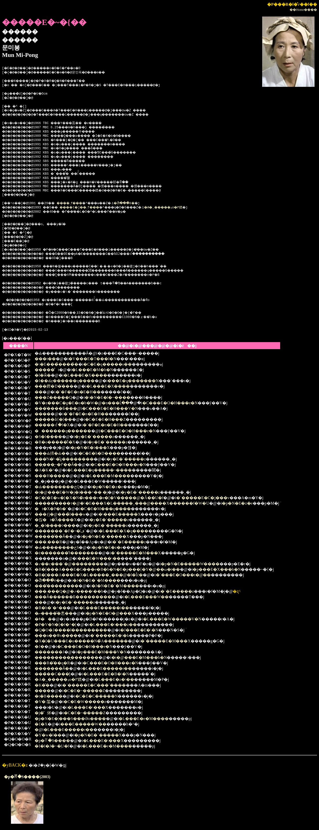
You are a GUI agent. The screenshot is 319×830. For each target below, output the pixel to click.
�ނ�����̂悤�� (54, 613)
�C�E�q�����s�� (107, 364)
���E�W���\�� (99, 558)
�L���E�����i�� (104, 608)
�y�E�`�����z (94, 436)
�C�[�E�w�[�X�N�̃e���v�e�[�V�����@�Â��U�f (99, 498)
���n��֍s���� (56, 635)
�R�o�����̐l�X (55, 442)
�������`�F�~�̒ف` (60, 531)
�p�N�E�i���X (90, 447)
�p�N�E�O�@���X (110, 613)
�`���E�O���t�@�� (183, 575)
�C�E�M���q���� (105, 509)
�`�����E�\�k (109, 635)
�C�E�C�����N (96, 696)
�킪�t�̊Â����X (56, 520)
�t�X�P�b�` (51, 509)
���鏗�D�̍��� (54, 386)
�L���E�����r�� (107, 668)
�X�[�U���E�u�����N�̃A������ (81, 641)
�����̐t (47, 370)
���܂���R (48, 542)
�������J (49, 652)
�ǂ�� (43, 619)
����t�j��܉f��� (89, 207)
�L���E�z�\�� (114, 679)
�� (39, 392)
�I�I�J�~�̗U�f (52, 746)
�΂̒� (37, 729)
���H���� (50, 476)
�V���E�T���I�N (92, 359)
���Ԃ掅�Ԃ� (50, 453)
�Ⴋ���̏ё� (140, 203)
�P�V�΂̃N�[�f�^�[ (56, 624)
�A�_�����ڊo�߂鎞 (185, 207)
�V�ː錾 (43, 701)
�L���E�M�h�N (92, 370)
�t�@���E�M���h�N (139, 657)
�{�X (41, 724)
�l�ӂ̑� (43, 375)
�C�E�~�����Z (84, 691)
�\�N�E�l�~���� (107, 397)
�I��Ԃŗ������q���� (65, 381)
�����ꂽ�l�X (52, 425)
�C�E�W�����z (85, 701)
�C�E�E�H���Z (105, 419)
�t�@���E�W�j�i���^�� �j (71, 492)
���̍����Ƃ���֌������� (56, 408)
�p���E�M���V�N (102, 652)
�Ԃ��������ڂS (57, 547)
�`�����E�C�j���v (203, 498)
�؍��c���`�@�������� (69, 564)
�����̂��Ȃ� (52, 536)
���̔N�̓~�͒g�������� (64, 459)
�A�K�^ (44, 470)
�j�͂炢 (43, 713)
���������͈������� (66, 657)
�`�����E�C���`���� (94, 685)
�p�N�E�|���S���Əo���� (70, 718)
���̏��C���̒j (52, 674)
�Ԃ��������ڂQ (57, 487)
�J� (39, 646)
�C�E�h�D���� (99, 453)
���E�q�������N (133, 381)
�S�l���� (48, 436)
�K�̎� (42, 685)
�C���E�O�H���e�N (170, 403)
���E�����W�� (83, 724)
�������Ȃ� (52, 668)
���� (43, 414)
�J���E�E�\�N (139, 630)
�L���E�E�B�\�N (106, 674)
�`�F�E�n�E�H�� (78, 392)
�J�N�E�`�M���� (96, 580)
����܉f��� (77, 203)
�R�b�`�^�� (51, 608)
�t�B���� (48, 696)
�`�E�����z (129, 542)
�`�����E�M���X (136, 553)
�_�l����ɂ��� (55, 525)
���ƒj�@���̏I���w (60, 514)
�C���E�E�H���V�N (110, 408)
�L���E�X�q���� (123, 531)
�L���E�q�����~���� (99, 470)
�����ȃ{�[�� (53, 419)
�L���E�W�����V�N (172, 619)
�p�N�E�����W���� (190, 564)
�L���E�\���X (88, 707)
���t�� (45, 359)
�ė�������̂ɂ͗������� (66, 553)
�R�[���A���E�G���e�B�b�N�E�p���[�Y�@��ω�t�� (107, 569)
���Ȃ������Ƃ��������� (73, 597)
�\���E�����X (119, 514)
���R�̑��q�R (52, 663)
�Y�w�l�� (48, 735)
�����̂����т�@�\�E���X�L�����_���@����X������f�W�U (122, 503)
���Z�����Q (53, 397)
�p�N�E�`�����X (105, 536)
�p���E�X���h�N (217, 569)
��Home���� (303, 9)
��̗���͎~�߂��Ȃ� (56, 464)
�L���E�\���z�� (113, 624)
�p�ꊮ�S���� (52, 740)
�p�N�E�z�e (107, 487)
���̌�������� (57, 586)
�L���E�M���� (108, 476)
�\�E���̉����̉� (56, 364)
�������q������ (63, 431)
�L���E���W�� (146, 597)
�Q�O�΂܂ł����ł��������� (71, 630)
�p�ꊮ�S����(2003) (27, 777)
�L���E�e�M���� (144, 718)
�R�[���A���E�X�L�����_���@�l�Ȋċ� (89, 575)
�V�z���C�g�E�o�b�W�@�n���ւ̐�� (82, 403)
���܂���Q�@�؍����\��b (69, 591)
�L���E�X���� (85, 375)
